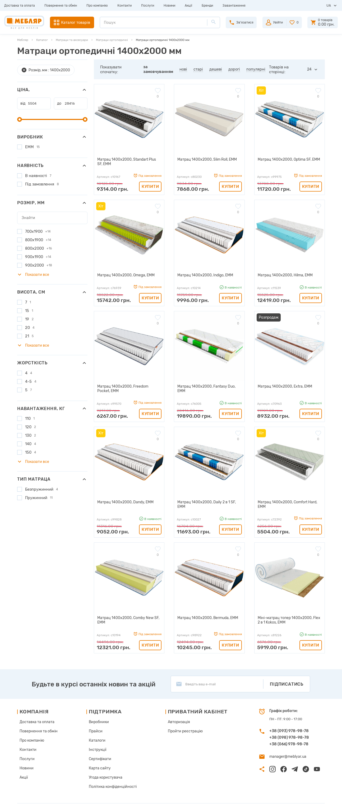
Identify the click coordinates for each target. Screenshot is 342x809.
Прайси (94, 724)
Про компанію (97, 5)
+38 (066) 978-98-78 (288, 736)
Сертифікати (98, 750)
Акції (188, 5)
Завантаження (234, 5)
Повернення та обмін (60, 5)
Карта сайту (98, 758)
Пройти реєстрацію (181, 724)
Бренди (207, 5)
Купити (150, 186)
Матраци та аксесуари (72, 40)
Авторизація (175, 715)
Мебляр (22, 40)
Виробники (97, 715)
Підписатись (286, 677)
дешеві (215, 69)
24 (309, 69)
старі (198, 69)
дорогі (234, 69)
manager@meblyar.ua (286, 749)
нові (183, 69)
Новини (169, 5)
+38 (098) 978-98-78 (289, 730)
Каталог (42, 40)
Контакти (124, 5)
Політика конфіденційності (110, 776)
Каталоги (95, 732)
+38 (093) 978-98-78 (289, 723)
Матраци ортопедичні (112, 40)
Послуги (147, 5)
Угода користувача (103, 767)
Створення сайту (293, 801)
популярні (255, 69)
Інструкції (96, 741)
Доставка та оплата (19, 5)
